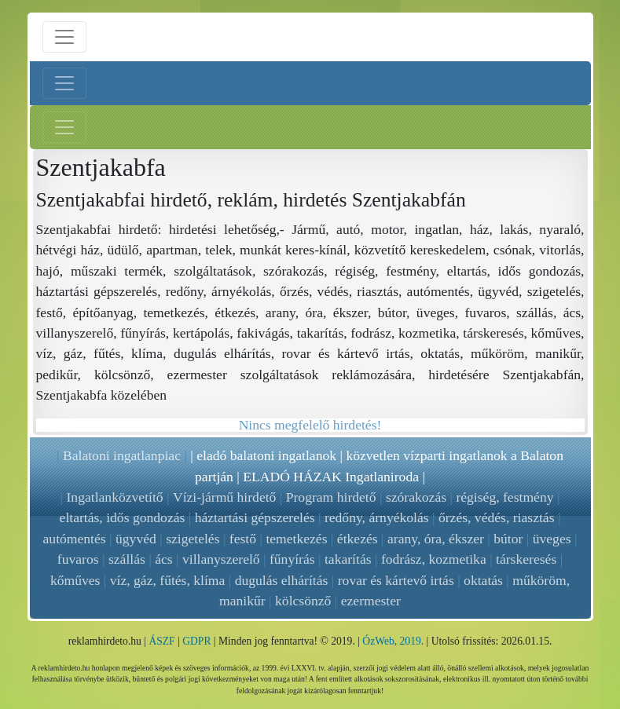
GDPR (196, 641)
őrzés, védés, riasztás (496, 517)
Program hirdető (331, 497)
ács (163, 559)
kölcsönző (303, 600)
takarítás (348, 559)
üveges (552, 538)
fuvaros (78, 559)
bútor (508, 538)
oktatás (483, 580)
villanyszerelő (221, 559)
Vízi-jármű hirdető (224, 497)
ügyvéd (136, 538)
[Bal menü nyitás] (64, 83)
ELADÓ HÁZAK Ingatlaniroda (331, 476)
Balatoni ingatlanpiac (122, 455)
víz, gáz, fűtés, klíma (168, 580)
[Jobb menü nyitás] (64, 127)
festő (242, 538)
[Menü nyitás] (64, 37)
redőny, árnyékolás (377, 517)
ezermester (371, 600)
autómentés (74, 538)
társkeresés (526, 559)
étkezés (357, 538)
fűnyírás (292, 559)
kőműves (75, 580)
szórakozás (416, 497)
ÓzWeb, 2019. (393, 641)
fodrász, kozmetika (433, 559)
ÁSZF (161, 641)
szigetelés (192, 538)
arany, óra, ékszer (435, 538)
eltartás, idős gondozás (122, 517)
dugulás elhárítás (281, 580)
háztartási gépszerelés (255, 517)
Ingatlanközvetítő (115, 497)
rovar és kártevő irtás (396, 580)
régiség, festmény (504, 497)
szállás (126, 559)
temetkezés (296, 538)
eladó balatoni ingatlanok (266, 455)
